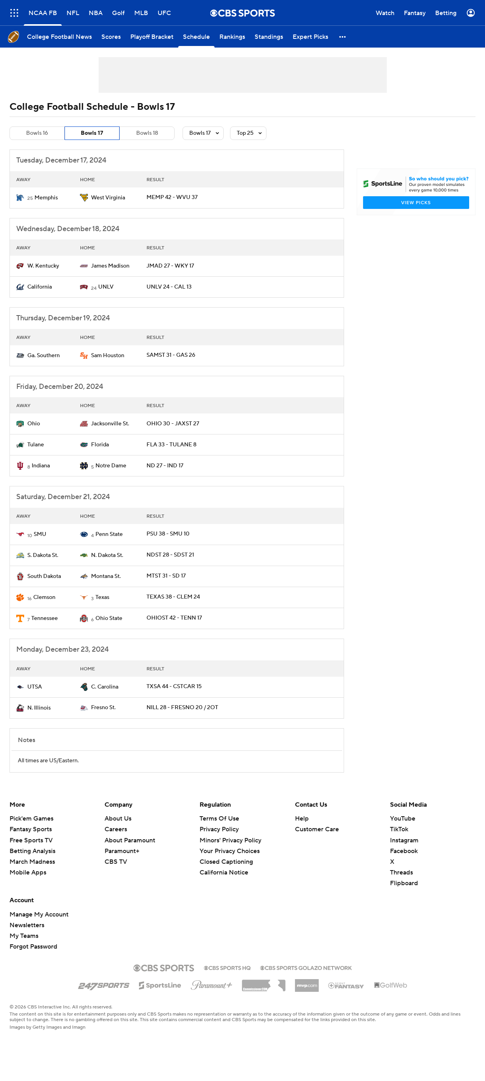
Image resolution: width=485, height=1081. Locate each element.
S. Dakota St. (42, 555)
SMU (40, 534)
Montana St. (106, 576)
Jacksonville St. (110, 423)
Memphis (46, 197)
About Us (118, 819)
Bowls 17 (92, 133)
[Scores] (111, 37)
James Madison (110, 266)
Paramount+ (122, 851)
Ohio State (108, 618)
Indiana (41, 465)
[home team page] (20, 197)
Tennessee (44, 618)
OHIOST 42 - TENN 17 (174, 618)
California (39, 287)
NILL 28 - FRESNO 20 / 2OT (182, 707)
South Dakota (44, 576)
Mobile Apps (28, 872)
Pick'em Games (31, 819)
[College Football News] (59, 37)
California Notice (224, 872)
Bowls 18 (147, 133)
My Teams (24, 936)
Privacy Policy (219, 829)
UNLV (106, 287)
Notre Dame (110, 465)
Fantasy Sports (31, 829)
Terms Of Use (219, 819)
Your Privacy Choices (230, 851)
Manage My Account (39, 914)
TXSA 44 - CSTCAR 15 (174, 686)
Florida (100, 444)
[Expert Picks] (310, 37)
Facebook (404, 851)
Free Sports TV (31, 840)
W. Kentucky (43, 266)
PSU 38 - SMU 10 (168, 534)
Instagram (404, 840)
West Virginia (108, 197)
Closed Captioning (226, 862)
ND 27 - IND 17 (164, 465)
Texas (102, 597)
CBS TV (116, 862)
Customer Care (317, 829)
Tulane (35, 444)
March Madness (32, 862)
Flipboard (404, 883)
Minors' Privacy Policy (230, 840)
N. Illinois (39, 708)
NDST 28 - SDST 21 (170, 555)
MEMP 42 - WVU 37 (172, 197)
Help (302, 819)
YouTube (402, 819)
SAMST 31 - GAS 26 (170, 355)
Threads (401, 872)
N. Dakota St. (107, 555)
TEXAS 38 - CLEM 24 (173, 597)
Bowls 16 (37, 133)
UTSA (34, 687)
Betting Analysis (32, 851)
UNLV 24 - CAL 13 (169, 287)
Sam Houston (107, 355)
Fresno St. (103, 707)
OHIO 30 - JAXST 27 (172, 423)
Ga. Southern (43, 355)
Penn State (109, 534)
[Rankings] (232, 37)
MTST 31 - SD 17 (166, 576)
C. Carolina (104, 687)
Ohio (33, 423)
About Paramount (130, 840)
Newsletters (27, 925)
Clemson (44, 597)
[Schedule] (196, 37)
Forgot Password (33, 947)
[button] (343, 37)
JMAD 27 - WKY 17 (170, 266)
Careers (116, 829)
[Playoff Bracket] (152, 37)
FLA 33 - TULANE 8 (171, 444)
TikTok (399, 829)
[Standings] (269, 37)
